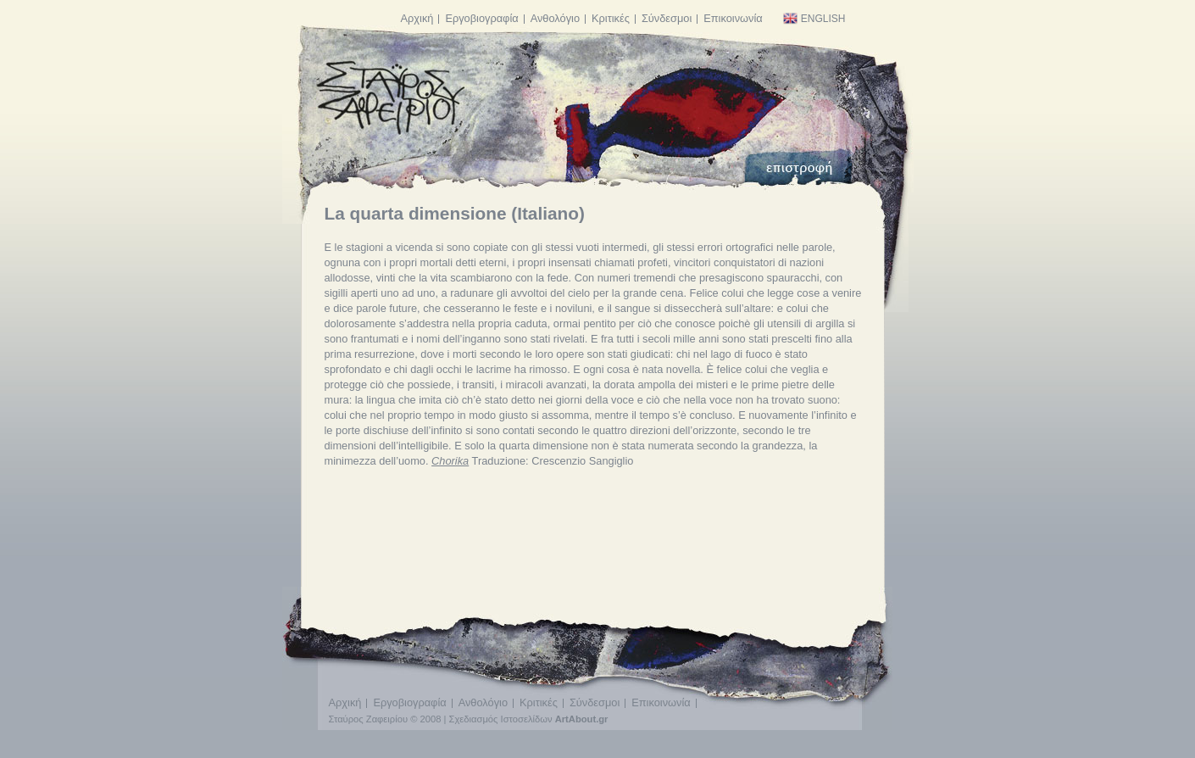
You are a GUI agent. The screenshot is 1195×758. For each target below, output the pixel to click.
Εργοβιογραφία (481, 18)
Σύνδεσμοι (667, 18)
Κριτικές (611, 18)
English (814, 18)
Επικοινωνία (732, 18)
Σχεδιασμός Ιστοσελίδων (501, 719)
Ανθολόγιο (555, 18)
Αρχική (417, 18)
